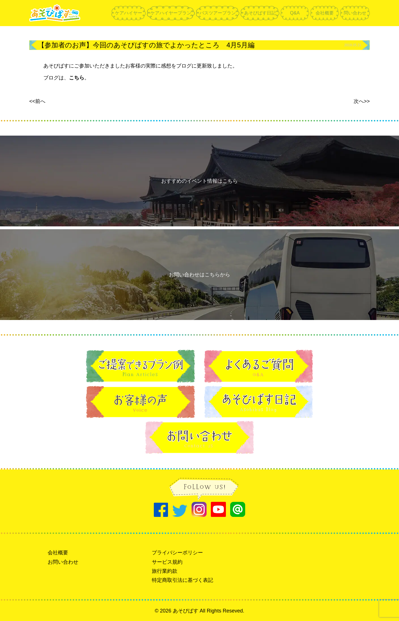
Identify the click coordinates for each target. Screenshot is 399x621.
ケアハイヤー (128, 12)
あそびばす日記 (260, 12)
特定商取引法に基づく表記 (182, 580)
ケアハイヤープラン (170, 12)
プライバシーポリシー (177, 552)
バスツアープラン (218, 12)
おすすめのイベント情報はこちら (199, 181)
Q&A (295, 12)
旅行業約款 (164, 571)
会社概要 (325, 12)
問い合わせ (355, 12)
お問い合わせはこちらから (199, 274)
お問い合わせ (63, 562)
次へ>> (362, 101)
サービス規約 (167, 562)
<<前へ (37, 101)
